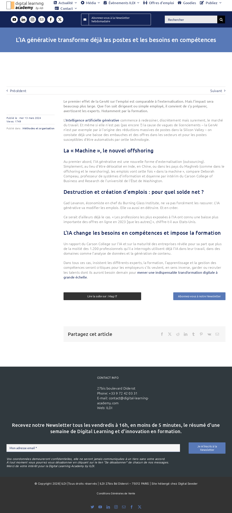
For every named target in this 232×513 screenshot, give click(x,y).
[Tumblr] (193, 334)
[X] (170, 334)
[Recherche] (221, 19)
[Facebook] (162, 334)
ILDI (109, 407)
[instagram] (32, 19)
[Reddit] (178, 334)
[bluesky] (92, 507)
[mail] (41, 19)
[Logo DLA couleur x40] (25, 3)
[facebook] (50, 19)
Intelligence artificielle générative (92, 120)
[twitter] (59, 19)
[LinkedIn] (186, 334)
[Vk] (209, 334)
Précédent (18, 90)
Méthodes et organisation (38, 128)
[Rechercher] (191, 19)
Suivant (216, 90)
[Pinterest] (201, 334)
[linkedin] (23, 19)
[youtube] (14, 19)
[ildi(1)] (78, 388)
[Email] (217, 334)
